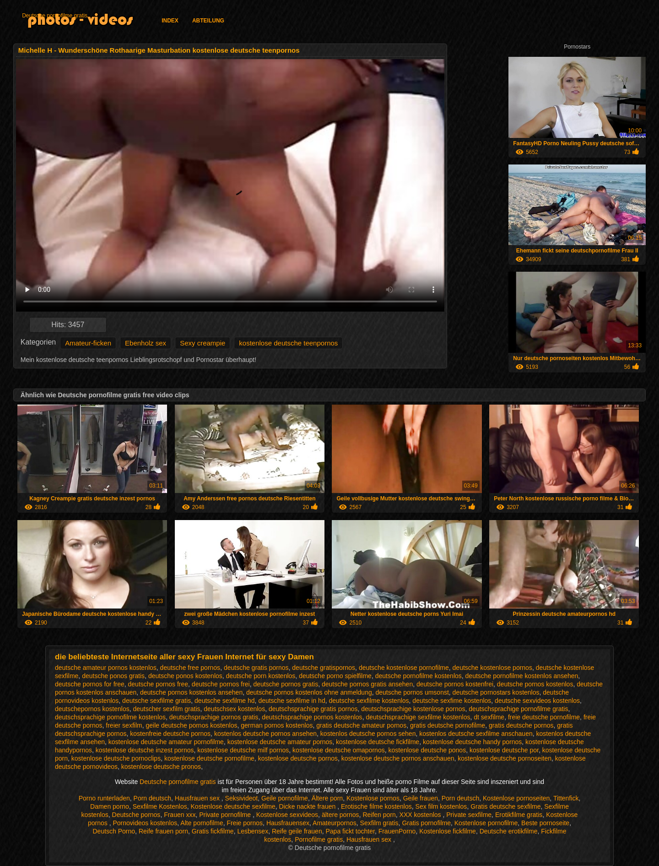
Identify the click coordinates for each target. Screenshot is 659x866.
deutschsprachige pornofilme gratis (518, 709)
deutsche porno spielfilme (335, 676)
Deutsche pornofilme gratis (54, 15)
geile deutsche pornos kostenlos (191, 725)
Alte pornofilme (201, 823)
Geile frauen (420, 798)
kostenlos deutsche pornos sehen (368, 733)
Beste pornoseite (545, 823)
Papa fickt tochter (349, 831)
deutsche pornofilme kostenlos (418, 676)
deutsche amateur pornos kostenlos (106, 667)
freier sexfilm (124, 725)
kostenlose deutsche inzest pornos (145, 750)
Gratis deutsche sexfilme (505, 806)
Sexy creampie (202, 343)
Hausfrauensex (287, 823)
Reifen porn (378, 814)
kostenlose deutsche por (504, 750)
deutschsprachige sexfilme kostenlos (418, 717)
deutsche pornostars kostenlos (496, 692)
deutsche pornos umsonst (412, 692)
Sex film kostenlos (441, 806)
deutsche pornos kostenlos (535, 684)
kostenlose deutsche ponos (427, 750)
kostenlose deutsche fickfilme (377, 741)
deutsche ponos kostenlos (185, 676)
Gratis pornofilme (426, 823)
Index (170, 20)
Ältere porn (327, 798)
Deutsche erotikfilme (509, 831)
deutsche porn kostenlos (261, 676)
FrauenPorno (397, 831)
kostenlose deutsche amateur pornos (280, 741)
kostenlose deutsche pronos (161, 766)
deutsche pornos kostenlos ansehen (191, 692)
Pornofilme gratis (319, 839)
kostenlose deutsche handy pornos (472, 741)
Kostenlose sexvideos (287, 814)
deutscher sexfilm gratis (166, 709)
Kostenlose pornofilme (486, 823)
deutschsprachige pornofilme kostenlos (110, 717)
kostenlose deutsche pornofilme (209, 758)
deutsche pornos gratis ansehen (367, 684)
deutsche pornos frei (221, 684)
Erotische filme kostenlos (376, 806)
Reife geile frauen (297, 831)
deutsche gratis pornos (256, 667)
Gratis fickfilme (213, 831)
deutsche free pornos (190, 667)
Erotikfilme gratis (518, 814)
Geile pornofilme (284, 798)
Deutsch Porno (114, 831)
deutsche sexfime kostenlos (451, 700)
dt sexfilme (489, 717)
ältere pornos (340, 814)
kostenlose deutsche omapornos (338, 750)
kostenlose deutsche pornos (298, 758)
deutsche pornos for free (89, 684)
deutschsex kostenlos (234, 709)
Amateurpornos (335, 823)
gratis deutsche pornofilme (447, 725)
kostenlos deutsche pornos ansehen (265, 733)
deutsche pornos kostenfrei (454, 684)
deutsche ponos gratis (113, 676)
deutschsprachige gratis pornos (313, 709)
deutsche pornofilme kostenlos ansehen (521, 676)
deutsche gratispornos (323, 667)
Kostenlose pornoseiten (516, 798)
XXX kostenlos (421, 814)
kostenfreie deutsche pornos (170, 733)
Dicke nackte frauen (308, 806)
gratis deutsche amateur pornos (361, 725)
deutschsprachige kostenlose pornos (413, 709)
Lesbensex (252, 831)
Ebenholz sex (145, 343)
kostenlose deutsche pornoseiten (504, 758)
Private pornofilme (226, 814)
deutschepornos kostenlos (92, 709)
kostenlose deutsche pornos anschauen (397, 758)
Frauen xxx (179, 814)
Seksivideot (241, 798)
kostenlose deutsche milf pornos (243, 750)
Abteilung (208, 20)
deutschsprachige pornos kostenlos (312, 717)
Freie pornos (245, 823)
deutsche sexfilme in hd (291, 700)
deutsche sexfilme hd (224, 700)
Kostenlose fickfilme (447, 831)
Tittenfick (566, 798)
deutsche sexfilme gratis (156, 700)
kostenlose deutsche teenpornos (288, 343)
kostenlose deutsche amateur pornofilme (166, 741)
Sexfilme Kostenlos (160, 806)
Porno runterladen (104, 798)
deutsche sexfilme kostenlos (369, 700)
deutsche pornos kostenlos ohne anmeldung (309, 692)
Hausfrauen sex (198, 798)
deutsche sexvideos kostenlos (537, 700)
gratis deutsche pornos (521, 725)
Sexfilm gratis (379, 823)
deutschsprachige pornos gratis (214, 717)
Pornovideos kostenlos (145, 823)
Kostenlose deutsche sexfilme (233, 806)
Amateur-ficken (88, 343)
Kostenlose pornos (373, 798)
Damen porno (109, 806)
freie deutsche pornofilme (544, 717)
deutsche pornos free (158, 684)
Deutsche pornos (136, 814)
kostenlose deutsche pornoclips (116, 758)
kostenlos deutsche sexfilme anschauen (475, 733)
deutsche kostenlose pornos (492, 667)
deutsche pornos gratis (286, 684)
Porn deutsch (153, 798)
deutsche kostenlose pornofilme (404, 667)
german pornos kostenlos (277, 725)
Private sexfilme (469, 814)
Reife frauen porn (163, 831)
